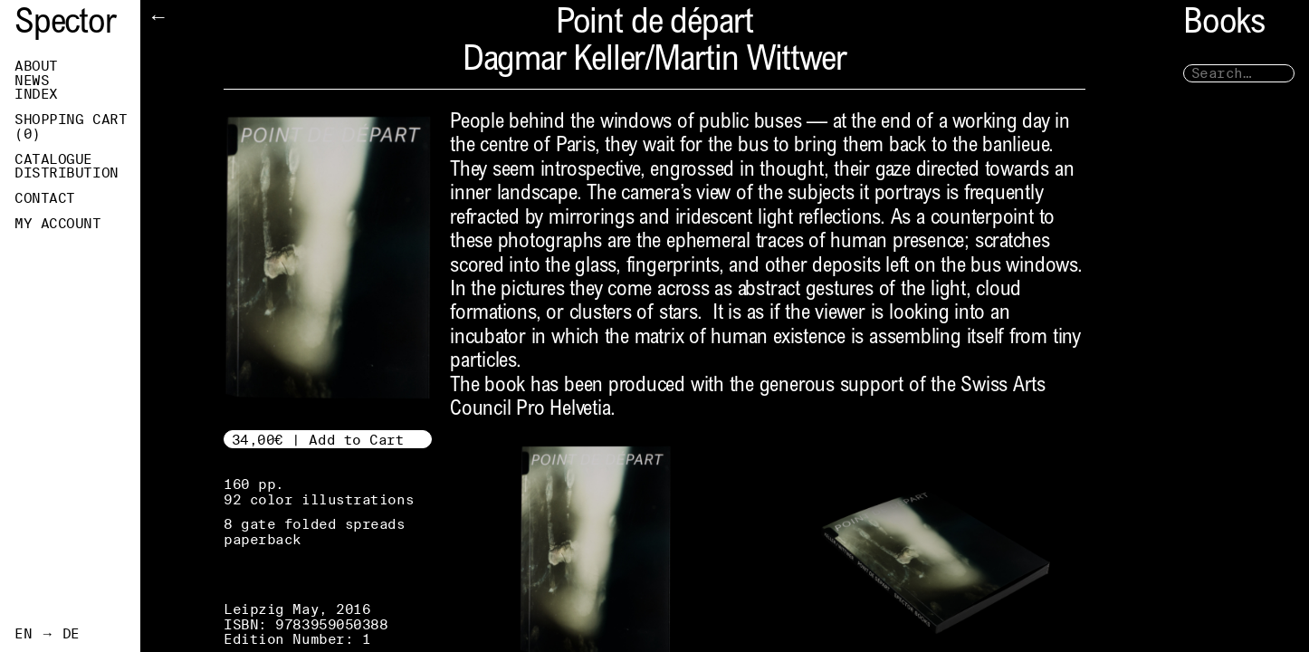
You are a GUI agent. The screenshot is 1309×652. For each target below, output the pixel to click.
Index (36, 94)
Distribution (66, 173)
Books (1224, 25)
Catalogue (53, 159)
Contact (44, 198)
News (31, 80)
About (36, 66)
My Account (57, 223)
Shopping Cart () (70, 126)
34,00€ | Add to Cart (318, 439)
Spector (65, 25)
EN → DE (47, 634)
